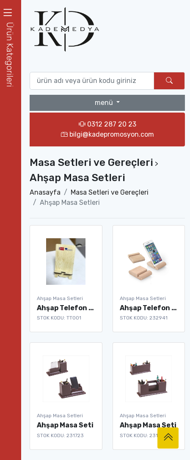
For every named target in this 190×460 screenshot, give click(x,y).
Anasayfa (45, 192)
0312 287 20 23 (107, 124)
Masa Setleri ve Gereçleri (110, 192)
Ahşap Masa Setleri (60, 298)
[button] (10, 54)
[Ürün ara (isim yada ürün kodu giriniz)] (92, 81)
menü (105, 103)
